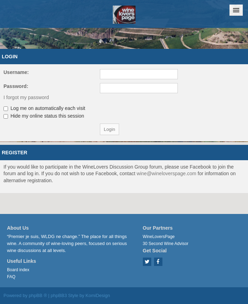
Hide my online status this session (43, 116)
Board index (18, 269)
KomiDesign (98, 295)
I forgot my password (26, 97)
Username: (16, 72)
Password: (15, 86)
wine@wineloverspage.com (166, 173)
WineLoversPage (159, 236)
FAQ (11, 276)
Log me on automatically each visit (44, 108)
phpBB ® (38, 295)
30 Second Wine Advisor (166, 243)
